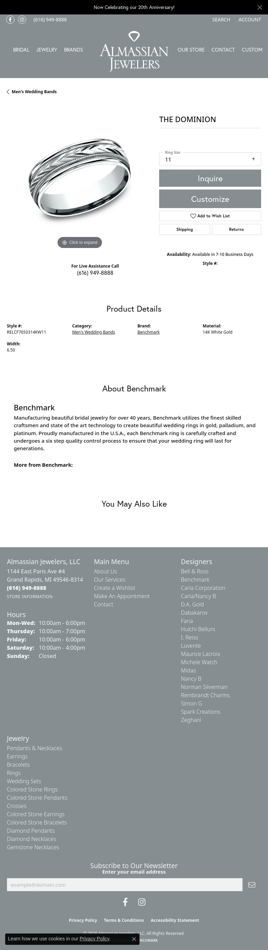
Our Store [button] (191, 49)
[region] (79, 177)
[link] (49, 19)
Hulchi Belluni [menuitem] (198, 629)
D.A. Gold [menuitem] (192, 604)
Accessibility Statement (175, 920)
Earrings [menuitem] (17, 756)
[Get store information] (30, 597)
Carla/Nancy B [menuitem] (198, 596)
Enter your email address (134, 871)
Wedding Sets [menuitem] (24, 781)
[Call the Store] (27, 588)
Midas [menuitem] (188, 670)
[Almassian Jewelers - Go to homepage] (134, 51)
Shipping (184, 229)
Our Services (109, 579)
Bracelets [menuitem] (18, 764)
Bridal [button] (21, 49)
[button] (220, 19)
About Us (105, 571)
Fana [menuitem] (187, 621)
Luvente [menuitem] (191, 645)
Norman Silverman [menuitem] (204, 687)
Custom (252, 49)
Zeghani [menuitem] (191, 720)
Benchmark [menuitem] (195, 579)
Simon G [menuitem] (191, 703)
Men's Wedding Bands (34, 92)
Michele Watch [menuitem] (199, 662)
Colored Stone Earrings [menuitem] (36, 814)
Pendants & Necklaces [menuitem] (34, 748)
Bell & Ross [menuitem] (194, 571)
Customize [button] (210, 198)
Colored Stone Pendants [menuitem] (37, 797)
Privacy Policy (83, 920)
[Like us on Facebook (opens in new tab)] (10, 19)
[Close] (259, 7)
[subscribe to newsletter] (252, 884)
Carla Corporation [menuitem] (203, 588)
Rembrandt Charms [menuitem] (205, 695)
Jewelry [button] (46, 49)
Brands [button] (73, 49)
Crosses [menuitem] (17, 806)
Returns (236, 229)
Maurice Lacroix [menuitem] (200, 654)
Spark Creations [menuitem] (200, 711)
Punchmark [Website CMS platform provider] (146, 940)
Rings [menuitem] (14, 773)
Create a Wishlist (114, 588)
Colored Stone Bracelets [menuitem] (37, 822)
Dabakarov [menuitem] (194, 612)
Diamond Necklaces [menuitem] (31, 839)
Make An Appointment (122, 596)
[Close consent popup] (134, 939)
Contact (223, 49)
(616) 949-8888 (95, 272)
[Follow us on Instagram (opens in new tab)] (22, 19)
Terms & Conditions (124, 920)
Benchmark (148, 332)
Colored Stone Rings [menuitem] (32, 789)
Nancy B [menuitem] (191, 678)
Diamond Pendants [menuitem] (31, 830)
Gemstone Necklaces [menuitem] (33, 847)
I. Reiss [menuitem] (189, 637)
